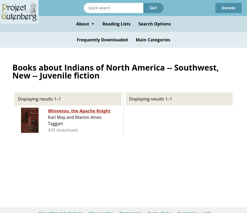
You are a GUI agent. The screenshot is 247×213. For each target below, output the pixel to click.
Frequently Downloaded (102, 40)
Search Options (155, 24)
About (85, 24)
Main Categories (153, 40)
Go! (153, 8)
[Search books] (113, 8)
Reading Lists (116, 24)
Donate (228, 7)
